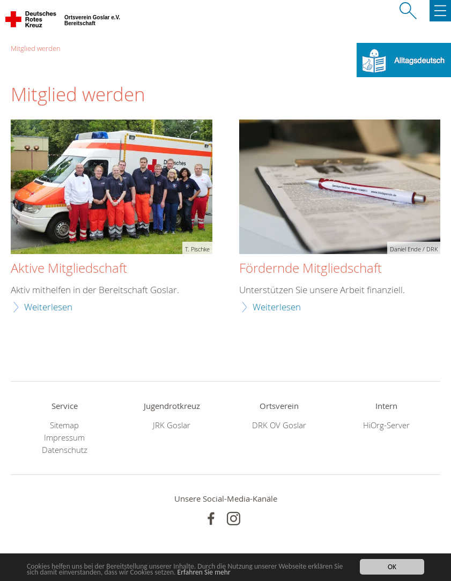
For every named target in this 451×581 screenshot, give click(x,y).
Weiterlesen (48, 307)
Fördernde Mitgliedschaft (310, 268)
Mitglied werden (36, 48)
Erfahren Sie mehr (204, 572)
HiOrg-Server (386, 425)
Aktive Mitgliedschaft (69, 268)
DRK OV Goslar (279, 425)
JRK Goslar (171, 425)
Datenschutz (64, 450)
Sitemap (64, 425)
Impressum (64, 438)
